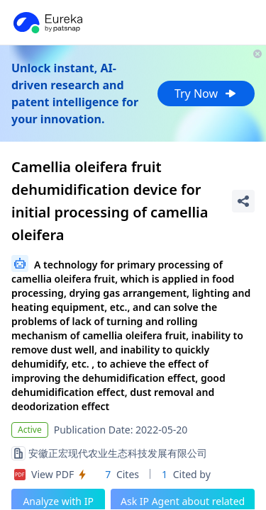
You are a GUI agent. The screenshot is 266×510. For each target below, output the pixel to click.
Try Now (206, 93)
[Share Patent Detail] (243, 201)
